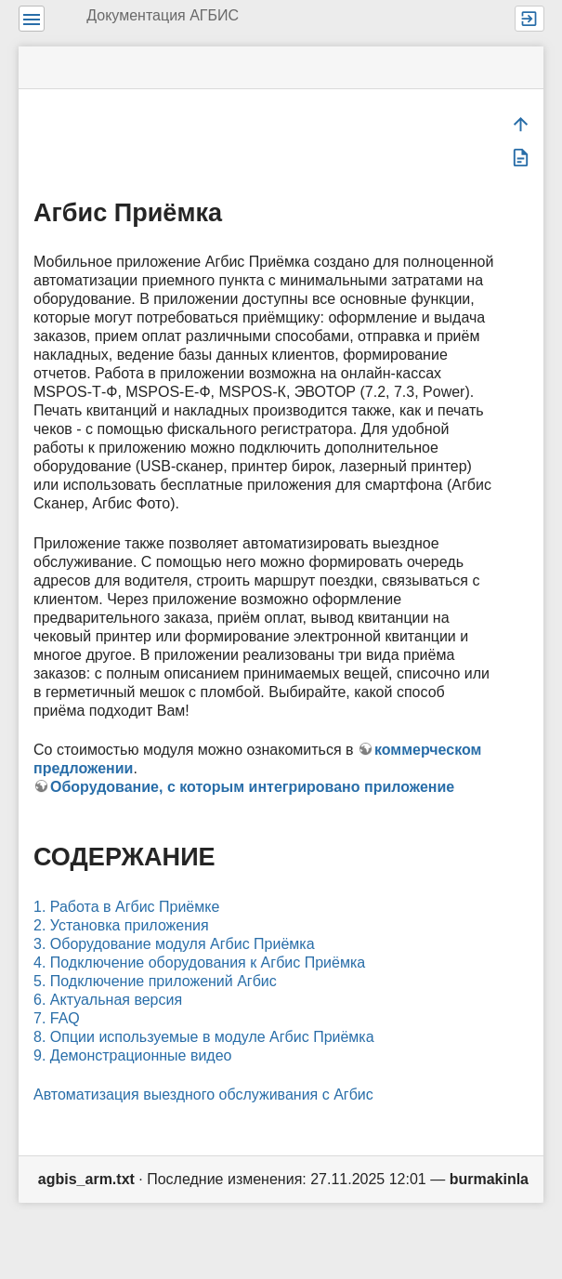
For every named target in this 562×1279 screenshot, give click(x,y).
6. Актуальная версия (107, 1000)
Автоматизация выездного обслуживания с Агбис (203, 1094)
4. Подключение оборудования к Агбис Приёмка (199, 962)
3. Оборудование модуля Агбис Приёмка (174, 944)
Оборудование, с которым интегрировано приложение (252, 787)
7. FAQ (56, 1018)
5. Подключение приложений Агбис (155, 981)
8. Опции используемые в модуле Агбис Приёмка (203, 1037)
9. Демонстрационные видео (132, 1055)
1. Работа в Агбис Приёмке (126, 907)
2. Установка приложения (121, 925)
